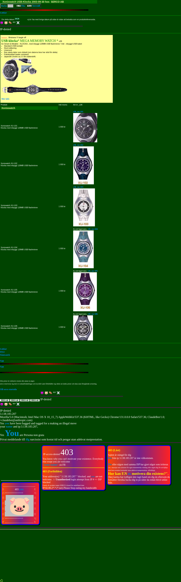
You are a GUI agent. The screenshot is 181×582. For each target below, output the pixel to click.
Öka (21, 6)
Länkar (3, 12)
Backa (4, 6)
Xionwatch (5, 355)
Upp (2, 361)
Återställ (33, 6)
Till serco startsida (8, 389)
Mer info (5, 99)
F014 (2, 352)
